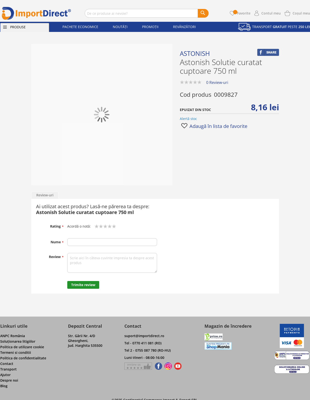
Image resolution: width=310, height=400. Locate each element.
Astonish (195, 53)
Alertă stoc (188, 118)
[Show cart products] (301, 12)
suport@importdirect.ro (144, 335)
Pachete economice (80, 26)
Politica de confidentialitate (23, 358)
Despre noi (9, 380)
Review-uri (44, 195)
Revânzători (184, 26)
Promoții (150, 26)
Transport (8, 369)
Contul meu (271, 13)
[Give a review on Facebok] (138, 366)
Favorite (241, 13)
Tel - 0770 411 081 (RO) (142, 343)
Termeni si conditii (15, 352)
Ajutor (5, 374)
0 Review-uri (217, 82)
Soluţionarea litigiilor (17, 341)
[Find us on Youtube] (178, 366)
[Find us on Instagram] (168, 366)
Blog (4, 386)
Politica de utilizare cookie (22, 347)
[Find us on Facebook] (157, 366)
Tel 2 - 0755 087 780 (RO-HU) (147, 350)
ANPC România (12, 335)
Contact (6, 363)
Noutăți (120, 26)
